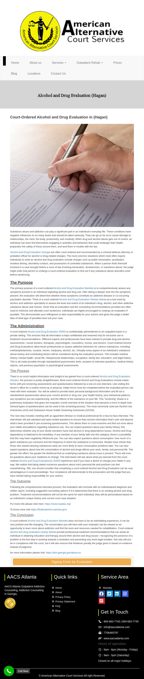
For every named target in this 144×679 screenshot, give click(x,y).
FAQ (55, 606)
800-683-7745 (112, 621)
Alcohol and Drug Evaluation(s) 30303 (40, 460)
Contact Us (58, 73)
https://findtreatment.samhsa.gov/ (49, 509)
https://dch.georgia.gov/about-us (63, 552)
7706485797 (111, 632)
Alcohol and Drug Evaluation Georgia (30, 252)
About (56, 592)
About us (35, 62)
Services (59, 62)
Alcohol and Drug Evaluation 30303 (47, 331)
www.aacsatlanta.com (116, 638)
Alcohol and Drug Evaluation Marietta (73, 288)
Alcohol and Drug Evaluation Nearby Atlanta (83, 299)
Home (15, 62)
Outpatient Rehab (90, 62)
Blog (14, 73)
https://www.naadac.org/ (58, 503)
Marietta (105, 587)
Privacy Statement (63, 601)
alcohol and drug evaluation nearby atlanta (33, 532)
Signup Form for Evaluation (72, 562)
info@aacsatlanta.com (117, 627)
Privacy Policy (60, 597)
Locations (34, 73)
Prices (117, 62)
